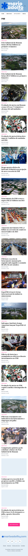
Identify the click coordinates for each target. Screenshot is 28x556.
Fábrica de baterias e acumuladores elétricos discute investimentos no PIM (13, 356)
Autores (9, 545)
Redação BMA (4, 48)
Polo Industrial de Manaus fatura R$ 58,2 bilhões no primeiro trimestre (11, 45)
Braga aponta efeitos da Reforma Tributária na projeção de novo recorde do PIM (13, 169)
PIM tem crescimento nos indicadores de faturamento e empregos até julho (13, 419)
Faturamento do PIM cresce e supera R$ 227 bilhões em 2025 (12, 200)
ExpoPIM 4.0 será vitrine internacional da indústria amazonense (11, 294)
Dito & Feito (17, 13)
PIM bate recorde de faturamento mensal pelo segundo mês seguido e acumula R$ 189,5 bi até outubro (13, 262)
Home (2, 13)
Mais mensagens (14, 524)
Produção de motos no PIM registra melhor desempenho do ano (14, 388)
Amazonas (9, 13)
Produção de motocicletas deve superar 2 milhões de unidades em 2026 (13, 138)
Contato (23, 545)
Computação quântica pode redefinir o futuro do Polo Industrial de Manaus (12, 450)
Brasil (24, 13)
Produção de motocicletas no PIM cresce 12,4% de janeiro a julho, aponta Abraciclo (12, 512)
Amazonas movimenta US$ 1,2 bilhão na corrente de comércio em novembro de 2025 (13, 230)
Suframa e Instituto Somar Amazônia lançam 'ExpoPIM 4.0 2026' (13, 325)
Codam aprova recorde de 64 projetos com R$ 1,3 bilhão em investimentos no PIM (13, 481)
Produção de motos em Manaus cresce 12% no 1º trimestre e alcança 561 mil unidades (13, 107)
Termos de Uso (16, 545)
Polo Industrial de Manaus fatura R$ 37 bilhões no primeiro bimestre (14, 76)
